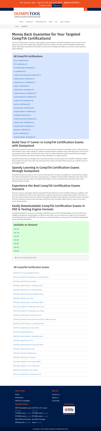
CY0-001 (16, 236)
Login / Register (65, 22)
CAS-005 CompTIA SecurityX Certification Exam (28, 345)
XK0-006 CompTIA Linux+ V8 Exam (24, 357)
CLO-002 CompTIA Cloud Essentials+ (25, 281)
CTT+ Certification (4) (20, 64)
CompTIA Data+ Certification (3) (24, 108)
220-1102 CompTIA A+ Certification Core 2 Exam (28, 311)
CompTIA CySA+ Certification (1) (24, 90)
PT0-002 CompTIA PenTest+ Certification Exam (28, 285)
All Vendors (29, 22)
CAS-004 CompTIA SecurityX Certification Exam (28, 294)
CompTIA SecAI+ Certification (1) (24, 126)
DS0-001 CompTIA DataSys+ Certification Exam (28, 336)
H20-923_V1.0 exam (39, 408)
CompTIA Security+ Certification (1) (25, 93)
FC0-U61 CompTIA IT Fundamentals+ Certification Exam (31, 277)
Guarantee (56, 401)
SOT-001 (16, 247)
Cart (56, 22)
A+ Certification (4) (20, 71)
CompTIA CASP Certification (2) (23, 101)
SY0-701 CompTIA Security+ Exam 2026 (26, 328)
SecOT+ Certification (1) (21, 133)
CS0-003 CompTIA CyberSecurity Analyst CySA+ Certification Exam (34, 319)
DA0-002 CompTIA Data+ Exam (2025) (25, 370)
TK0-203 (16, 240)
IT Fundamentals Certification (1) (24, 68)
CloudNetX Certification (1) (22, 115)
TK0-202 (16, 229)
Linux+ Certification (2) (21, 60)
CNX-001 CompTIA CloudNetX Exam (24, 353)
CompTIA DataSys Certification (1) (24, 137)
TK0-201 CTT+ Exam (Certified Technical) (26, 273)
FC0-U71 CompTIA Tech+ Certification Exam (27, 374)
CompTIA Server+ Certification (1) (24, 82)
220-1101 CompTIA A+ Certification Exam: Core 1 (29, 307)
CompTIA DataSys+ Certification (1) (25, 111)
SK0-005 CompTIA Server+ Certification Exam (27, 290)
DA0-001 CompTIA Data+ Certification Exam (27, 315)
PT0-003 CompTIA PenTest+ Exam (24, 349)
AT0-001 (16, 243)
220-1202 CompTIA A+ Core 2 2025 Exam (26, 366)
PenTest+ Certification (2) (22, 104)
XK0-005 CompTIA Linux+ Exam (23, 298)
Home (21, 22)
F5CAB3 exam (20, 413)
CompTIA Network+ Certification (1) (25, 97)
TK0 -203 (16, 233)
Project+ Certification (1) (21, 86)
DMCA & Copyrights (22, 401)
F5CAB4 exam (37, 413)
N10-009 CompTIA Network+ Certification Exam (28, 323)
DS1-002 (16, 251)
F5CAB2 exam (37, 416)
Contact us (56, 394)
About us (55, 397)
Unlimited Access (41, 22)
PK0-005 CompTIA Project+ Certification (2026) (28, 302)
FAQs (50, 22)
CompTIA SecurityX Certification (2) (25, 119)
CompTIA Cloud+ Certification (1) (24, 79)
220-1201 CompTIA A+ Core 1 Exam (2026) (27, 361)
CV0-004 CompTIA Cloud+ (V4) (23, 340)
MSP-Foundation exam (23, 408)
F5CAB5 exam (20, 416)
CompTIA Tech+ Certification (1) (24, 122)
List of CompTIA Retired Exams (25, 258)
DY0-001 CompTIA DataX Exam (23, 332)
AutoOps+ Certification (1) (22, 130)
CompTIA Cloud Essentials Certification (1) (27, 75)
